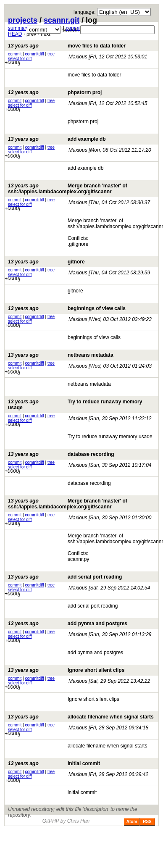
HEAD (15, 34)
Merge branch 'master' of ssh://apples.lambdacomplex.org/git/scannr (67, 189)
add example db (57, 139)
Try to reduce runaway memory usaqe (75, 404)
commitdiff (34, 54)
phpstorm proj (55, 92)
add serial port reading (65, 577)
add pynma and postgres (67, 623)
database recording (61, 454)
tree (51, 54)
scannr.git (61, 20)
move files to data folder (67, 46)
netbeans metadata (60, 355)
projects (22, 20)
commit (14, 54)
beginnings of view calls (67, 308)
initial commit (54, 763)
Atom (131, 821)
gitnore (46, 262)
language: (85, 12)
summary (18, 28)
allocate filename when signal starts (81, 717)
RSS (147, 821)
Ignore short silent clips (66, 670)
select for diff (20, 58)
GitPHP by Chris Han (65, 821)
